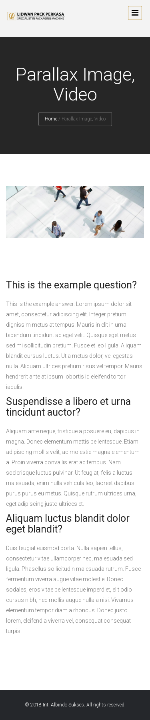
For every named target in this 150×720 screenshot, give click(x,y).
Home (51, 119)
